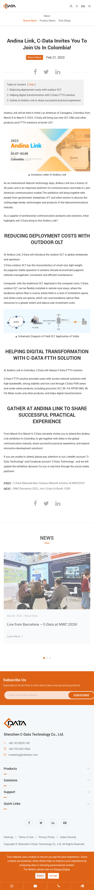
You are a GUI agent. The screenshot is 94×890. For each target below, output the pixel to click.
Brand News (30, 20)
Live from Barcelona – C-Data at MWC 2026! (42, 622)
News (47, 15)
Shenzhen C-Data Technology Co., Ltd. (40, 844)
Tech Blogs (64, 20)
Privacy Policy (47, 837)
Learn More (15, 634)
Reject (40, 875)
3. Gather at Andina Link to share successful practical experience (44, 100)
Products (10, 768)
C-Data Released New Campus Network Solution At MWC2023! (49, 481)
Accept (53, 875)
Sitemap (8, 837)
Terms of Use (25, 837)
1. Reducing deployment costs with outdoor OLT (34, 89)
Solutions (10, 780)
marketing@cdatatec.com (23, 754)
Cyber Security (68, 837)
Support (9, 792)
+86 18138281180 (19, 743)
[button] (44, 658)
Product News (47, 20)
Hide (31, 84)
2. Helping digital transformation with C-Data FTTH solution (41, 95)
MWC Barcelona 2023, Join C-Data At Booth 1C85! (41, 486)
